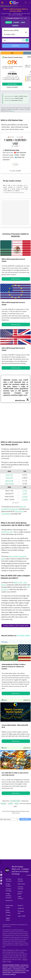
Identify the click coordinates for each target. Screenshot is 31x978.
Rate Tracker (21, 884)
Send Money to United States (17, 967)
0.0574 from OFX (7, 532)
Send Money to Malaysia (9, 974)
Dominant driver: (8, 157)
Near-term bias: (8, 152)
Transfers (16, 22)
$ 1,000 (25, 491)
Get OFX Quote (12, 84)
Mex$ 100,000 (9, 484)
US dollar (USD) (15, 801)
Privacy (9, 961)
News (4, 700)
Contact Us (21, 908)
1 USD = (15, 170)
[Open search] (25, 2)
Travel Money (5, 514)
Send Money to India (8, 970)
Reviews (3, 803)
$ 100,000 (25, 499)
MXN (23, 40)
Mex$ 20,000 (9, 481)
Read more (15, 693)
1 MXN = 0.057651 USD (20, 96)
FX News (8, 915)
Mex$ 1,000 (9, 475)
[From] (15, 30)
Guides (5, 642)
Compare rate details (12, 87)
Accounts (15, 25)
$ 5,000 (25, 494)
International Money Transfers (11, 965)
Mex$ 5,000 (9, 478)
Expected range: (8, 155)
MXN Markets (8, 6)
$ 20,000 (24, 497)
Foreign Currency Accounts (8, 895)
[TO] (15, 34)
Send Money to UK (20, 970)
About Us (20, 905)
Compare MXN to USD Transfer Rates (16, 626)
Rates (3, 6)
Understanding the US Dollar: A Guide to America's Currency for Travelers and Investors (13, 666)
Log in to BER (21, 916)
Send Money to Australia (18, 972)
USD (27, 40)
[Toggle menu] (2, 2)
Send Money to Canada (19, 968)
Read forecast (15, 279)
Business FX (9, 900)
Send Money (19, 511)
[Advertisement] (15, 420)
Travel (23, 22)
